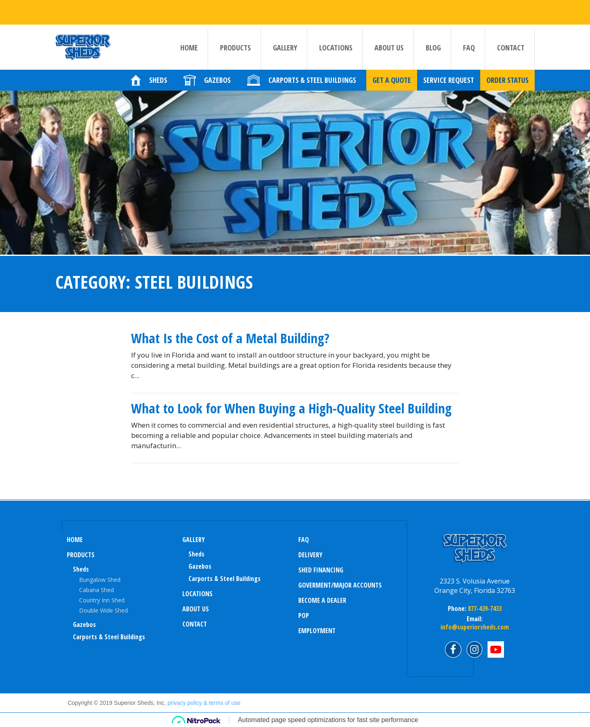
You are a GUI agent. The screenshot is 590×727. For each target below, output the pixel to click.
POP (303, 615)
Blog (433, 47)
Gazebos (84, 624)
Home (189, 47)
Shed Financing (320, 569)
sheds (196, 553)
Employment (317, 630)
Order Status (507, 88)
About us (389, 47)
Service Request (448, 88)
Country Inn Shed (102, 600)
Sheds (81, 569)
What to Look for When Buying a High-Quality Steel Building (291, 408)
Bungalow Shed (99, 579)
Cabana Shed (96, 590)
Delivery (310, 554)
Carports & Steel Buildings (109, 636)
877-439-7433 (484, 608)
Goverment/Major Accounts (340, 585)
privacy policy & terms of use (204, 703)
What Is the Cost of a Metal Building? (230, 338)
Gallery (285, 47)
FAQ (469, 47)
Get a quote (391, 88)
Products (235, 47)
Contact (510, 47)
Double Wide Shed (103, 610)
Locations (335, 47)
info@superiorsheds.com (474, 626)
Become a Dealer (322, 600)
